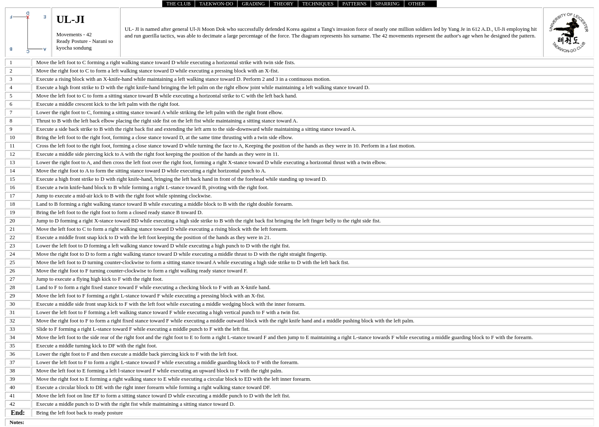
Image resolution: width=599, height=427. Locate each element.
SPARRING (387, 4)
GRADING (253, 4)
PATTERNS (354, 4)
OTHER (416, 4)
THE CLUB (178, 4)
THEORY (284, 4)
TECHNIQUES (318, 4)
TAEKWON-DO (216, 4)
